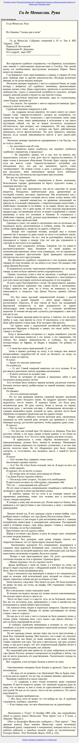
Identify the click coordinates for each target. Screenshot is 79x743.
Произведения (44, 4)
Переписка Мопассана (25, 2)
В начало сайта (10, 2)
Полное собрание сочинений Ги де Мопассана (39, 740)
